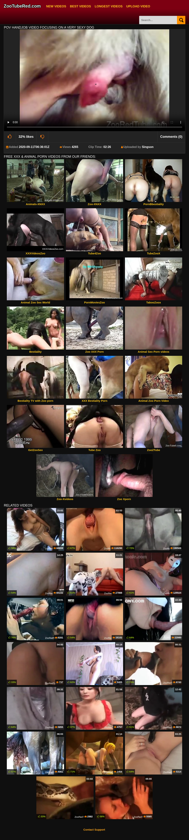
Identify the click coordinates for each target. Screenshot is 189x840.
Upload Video (138, 6)
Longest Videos (109, 6)
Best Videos (80, 6)
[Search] (181, 20)
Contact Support (94, 829)
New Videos (56, 6)
